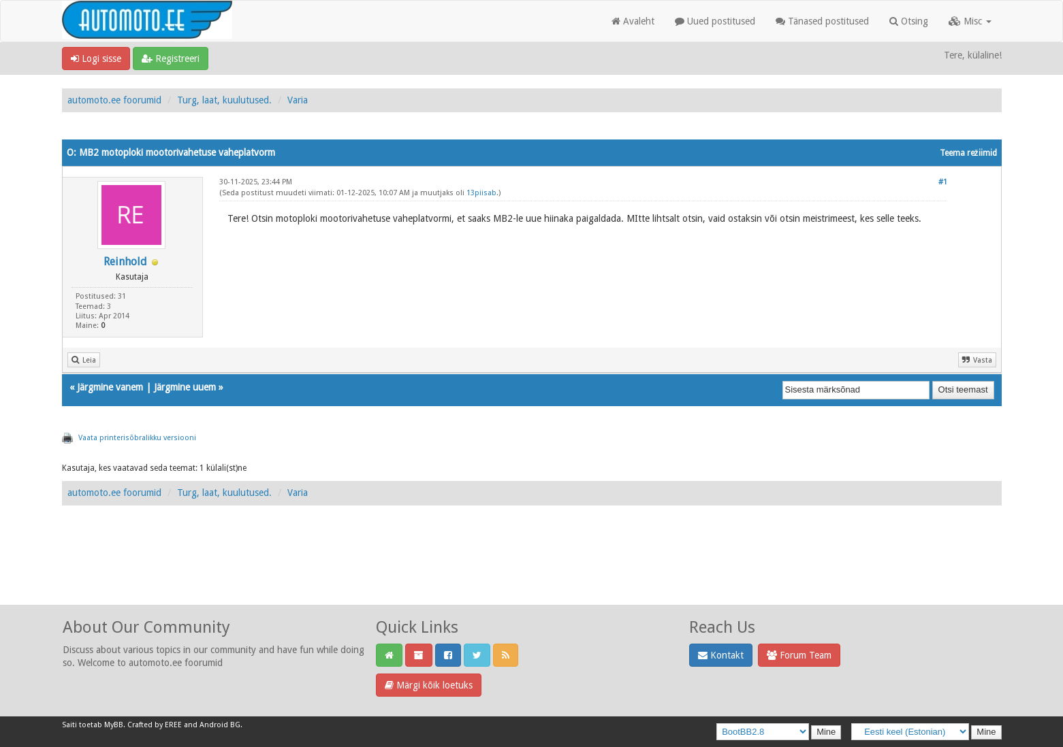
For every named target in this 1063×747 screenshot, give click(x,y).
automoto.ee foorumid (114, 100)
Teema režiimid (968, 153)
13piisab (481, 192)
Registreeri (171, 58)
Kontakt (721, 655)
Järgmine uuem (185, 387)
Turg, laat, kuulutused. (224, 100)
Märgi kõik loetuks (429, 685)
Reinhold (125, 261)
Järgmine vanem (110, 387)
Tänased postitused (822, 21)
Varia (297, 100)
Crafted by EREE (154, 724)
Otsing (908, 21)
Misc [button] (970, 21)
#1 (942, 182)
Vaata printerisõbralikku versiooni (137, 437)
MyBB (113, 724)
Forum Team (799, 655)
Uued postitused (715, 21)
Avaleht (633, 21)
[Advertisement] (532, 570)
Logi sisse (96, 58)
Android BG (220, 724)
